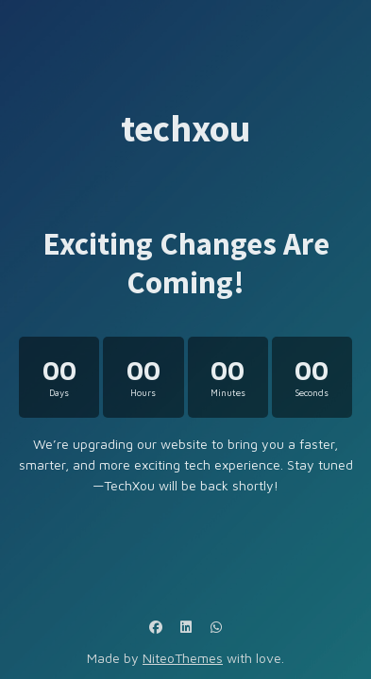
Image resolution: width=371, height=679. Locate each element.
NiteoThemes (183, 658)
